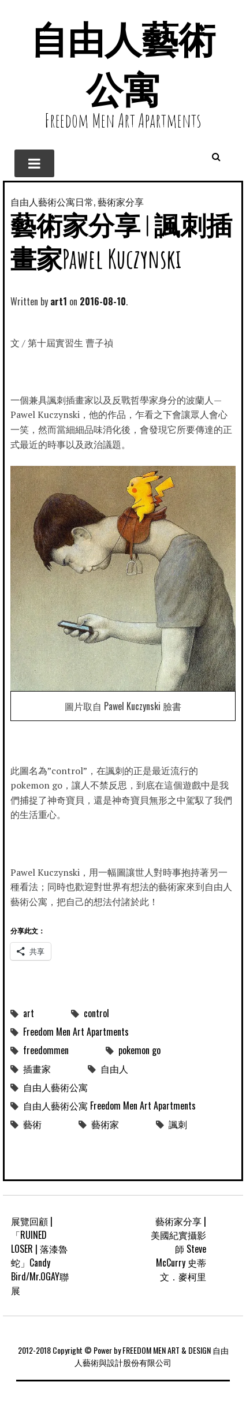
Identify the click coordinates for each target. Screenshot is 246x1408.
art (28, 1013)
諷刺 (178, 1124)
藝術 (32, 1124)
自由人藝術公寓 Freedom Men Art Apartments (109, 1105)
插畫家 (37, 1068)
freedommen (46, 1050)
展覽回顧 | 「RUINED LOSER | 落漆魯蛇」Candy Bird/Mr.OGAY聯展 (40, 1255)
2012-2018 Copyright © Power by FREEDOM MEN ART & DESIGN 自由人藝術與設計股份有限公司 (123, 1356)
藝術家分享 (121, 201)
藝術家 (105, 1124)
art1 (58, 301)
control (96, 1013)
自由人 (114, 1068)
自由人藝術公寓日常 (52, 201)
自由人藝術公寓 (55, 1087)
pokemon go (139, 1050)
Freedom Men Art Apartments (76, 1032)
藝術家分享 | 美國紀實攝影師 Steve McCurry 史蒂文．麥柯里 (178, 1248)
